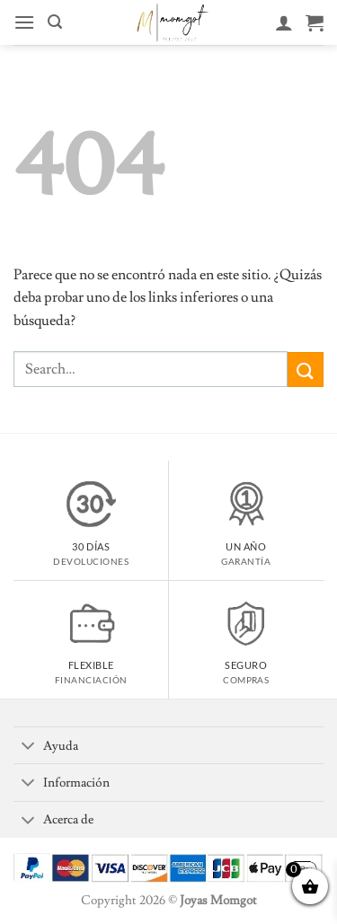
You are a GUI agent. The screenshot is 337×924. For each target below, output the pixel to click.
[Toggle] (27, 746)
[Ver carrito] (315, 22)
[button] (24, 22)
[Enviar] (306, 369)
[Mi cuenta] (284, 22)
